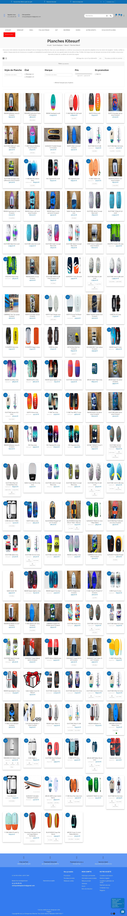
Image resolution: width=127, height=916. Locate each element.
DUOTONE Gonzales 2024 (53, 554)
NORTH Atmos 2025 (32, 521)
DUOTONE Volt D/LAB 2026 (115, 276)
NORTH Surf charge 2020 (53, 314)
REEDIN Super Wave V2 (53, 723)
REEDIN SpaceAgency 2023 (12, 691)
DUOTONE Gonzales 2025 (73, 380)
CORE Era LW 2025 (115, 314)
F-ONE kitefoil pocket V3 (12, 832)
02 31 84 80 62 (11, 16)
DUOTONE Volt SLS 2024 (94, 623)
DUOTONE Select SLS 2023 (74, 691)
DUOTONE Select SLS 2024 (115, 623)
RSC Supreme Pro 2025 (53, 445)
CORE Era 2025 (53, 347)
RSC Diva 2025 (32, 445)
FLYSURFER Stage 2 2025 (32, 347)
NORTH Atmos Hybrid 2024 (53, 658)
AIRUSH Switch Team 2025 (94, 380)
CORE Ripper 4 (32, 758)
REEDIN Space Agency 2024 (32, 591)
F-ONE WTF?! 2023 (73, 758)
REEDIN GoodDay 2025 (11, 380)
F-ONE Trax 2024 (53, 412)
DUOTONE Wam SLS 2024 (115, 146)
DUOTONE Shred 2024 (73, 623)
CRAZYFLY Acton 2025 (11, 276)
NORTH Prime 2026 (94, 113)
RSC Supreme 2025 (73, 445)
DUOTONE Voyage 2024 (53, 691)
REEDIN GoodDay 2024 (74, 554)
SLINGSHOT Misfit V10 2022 (95, 796)
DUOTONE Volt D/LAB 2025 (115, 483)
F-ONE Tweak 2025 (94, 178)
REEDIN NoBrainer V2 (95, 723)
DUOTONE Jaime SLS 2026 (32, 244)
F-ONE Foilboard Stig (115, 658)
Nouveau (30, 74)
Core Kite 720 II (11, 796)
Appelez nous (11, 14)
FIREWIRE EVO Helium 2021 (12, 758)
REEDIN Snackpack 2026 (53, 113)
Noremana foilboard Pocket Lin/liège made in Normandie (32, 834)
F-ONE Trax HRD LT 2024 (74, 412)
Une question (26, 14)
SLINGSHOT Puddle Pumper (115, 554)
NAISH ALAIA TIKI (12, 591)
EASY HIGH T (59, 913)
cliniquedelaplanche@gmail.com (31, 16)
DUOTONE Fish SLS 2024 (32, 554)
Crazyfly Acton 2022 (115, 758)
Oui (98, 74)
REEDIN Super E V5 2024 (53, 591)
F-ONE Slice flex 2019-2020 (74, 796)
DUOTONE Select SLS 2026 (12, 244)
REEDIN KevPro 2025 (32, 380)
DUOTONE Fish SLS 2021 (115, 796)
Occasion (30, 77)
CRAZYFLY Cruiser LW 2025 (115, 244)
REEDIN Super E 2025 (115, 347)
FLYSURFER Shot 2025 (11, 347)
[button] (110, 2)
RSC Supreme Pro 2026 (53, 178)
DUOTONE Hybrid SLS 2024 (95, 691)
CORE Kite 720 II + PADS (11, 521)
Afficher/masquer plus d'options (64, 82)
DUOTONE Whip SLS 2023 (115, 691)
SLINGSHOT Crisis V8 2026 (74, 276)
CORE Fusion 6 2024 (115, 591)
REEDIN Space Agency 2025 (53, 380)
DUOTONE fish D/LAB (94, 146)
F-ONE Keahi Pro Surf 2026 (74, 113)
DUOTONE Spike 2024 (11, 554)
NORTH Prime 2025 (32, 412)
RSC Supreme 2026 (74, 178)
